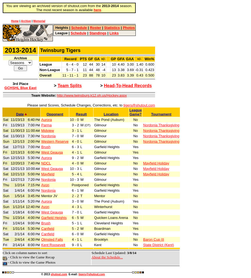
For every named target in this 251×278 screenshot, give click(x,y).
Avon (45, 185)
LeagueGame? (135, 112)
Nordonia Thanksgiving (161, 125)
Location (111, 114)
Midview (47, 131)
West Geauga (52, 152)
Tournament (161, 114)
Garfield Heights (53, 218)
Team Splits (70, 85)
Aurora (46, 120)
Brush (45, 147)
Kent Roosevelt (53, 245)
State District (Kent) (158, 245)
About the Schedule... (107, 257)
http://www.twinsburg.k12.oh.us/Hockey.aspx (92, 95)
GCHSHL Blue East (20, 88)
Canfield (47, 229)
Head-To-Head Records (128, 85)
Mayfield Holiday (156, 163)
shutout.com (59, 274)
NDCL (46, 163)
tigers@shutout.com (139, 105)
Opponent (55, 114)
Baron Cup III (153, 239)
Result (81, 114)
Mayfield (47, 174)
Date (21, 114)
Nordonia (48, 136)
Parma (46, 125)
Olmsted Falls (52, 239)
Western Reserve (54, 141)
